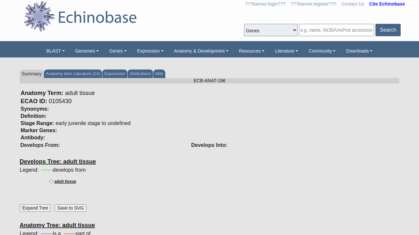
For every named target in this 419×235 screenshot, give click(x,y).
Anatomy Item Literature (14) (73, 73)
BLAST (53, 51)
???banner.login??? (265, 4)
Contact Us (352, 4)
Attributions (140, 73)
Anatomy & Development (199, 51)
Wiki (159, 73)
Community (320, 51)
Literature (284, 51)
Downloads (357, 51)
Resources (250, 51)
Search (388, 30)
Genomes (85, 51)
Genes (116, 51)
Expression (148, 51)
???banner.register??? (314, 4)
